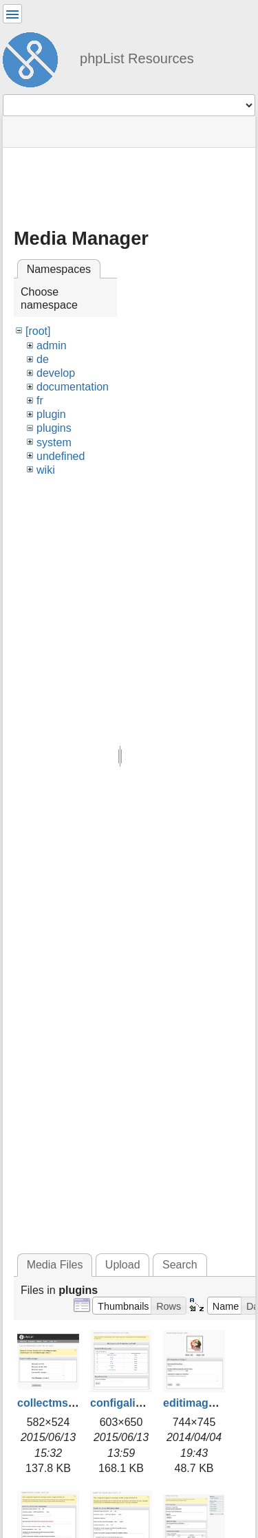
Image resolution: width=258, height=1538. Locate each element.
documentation (72, 387)
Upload (122, 1265)
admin (51, 345)
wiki (45, 470)
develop (55, 373)
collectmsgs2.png (63, 1403)
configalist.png (129, 1403)
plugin (51, 414)
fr (39, 400)
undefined (60, 456)
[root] (37, 331)
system (54, 442)
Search (179, 1265)
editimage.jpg (198, 1403)
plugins (54, 428)
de (42, 359)
